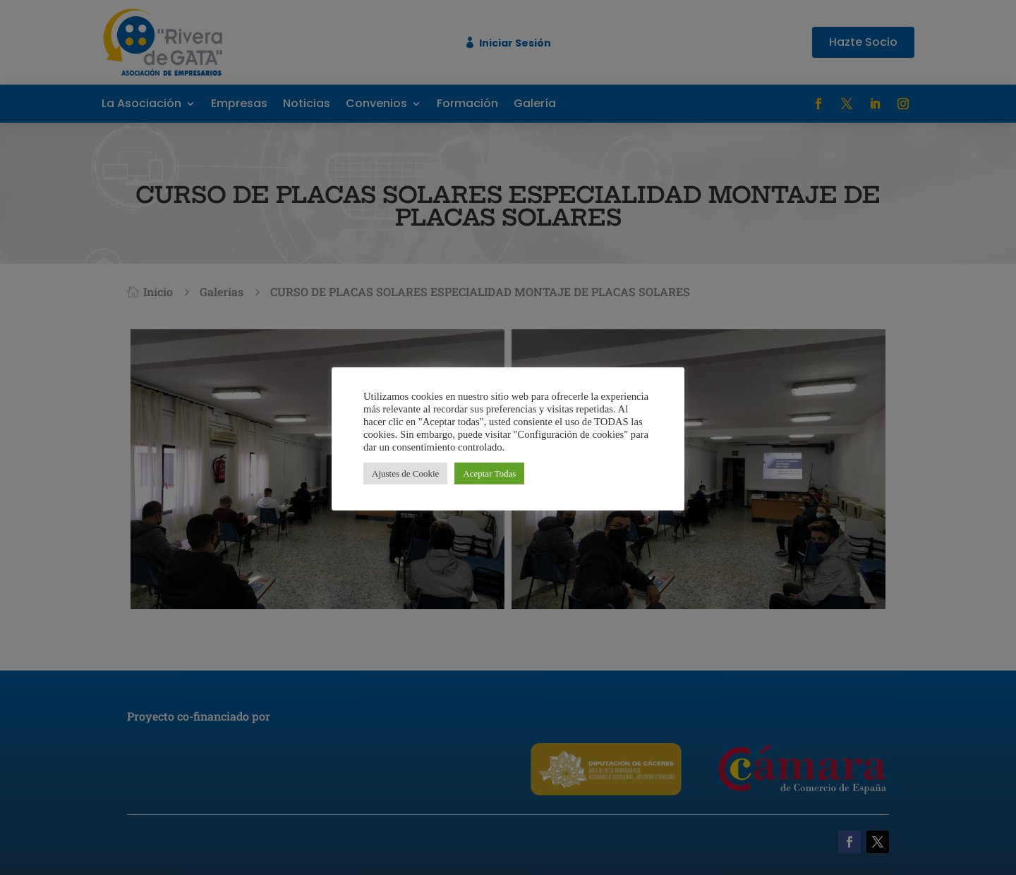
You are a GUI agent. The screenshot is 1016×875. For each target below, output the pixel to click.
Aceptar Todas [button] (489, 473)
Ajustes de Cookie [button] (405, 473)
